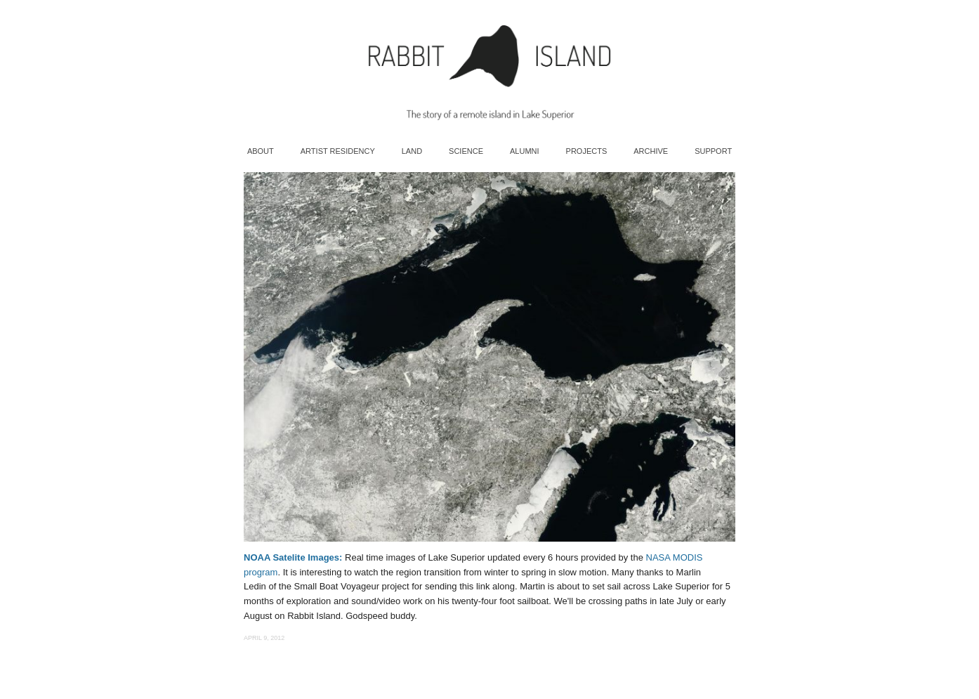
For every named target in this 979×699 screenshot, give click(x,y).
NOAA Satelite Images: (293, 557)
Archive (650, 151)
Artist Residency (338, 151)
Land (412, 151)
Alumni (524, 151)
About (260, 151)
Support (713, 151)
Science (466, 151)
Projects (586, 151)
